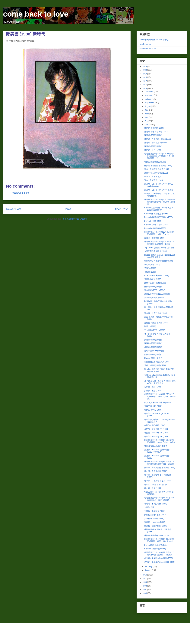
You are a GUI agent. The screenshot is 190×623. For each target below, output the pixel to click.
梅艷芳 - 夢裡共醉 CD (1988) (156, 429)
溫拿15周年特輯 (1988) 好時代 (157, 294)
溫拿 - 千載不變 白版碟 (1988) (156, 169)
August (148, 106)
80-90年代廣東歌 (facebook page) (154, 40)
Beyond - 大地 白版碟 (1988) (156, 225)
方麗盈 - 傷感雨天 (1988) (154, 511)
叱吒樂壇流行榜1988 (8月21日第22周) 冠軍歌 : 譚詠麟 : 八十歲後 (159, 553)
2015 (144, 88)
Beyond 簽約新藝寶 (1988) (155, 545)
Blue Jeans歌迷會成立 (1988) (156, 275)
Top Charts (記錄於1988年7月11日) (159, 248)
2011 (144, 579)
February (149, 567)
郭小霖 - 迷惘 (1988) (152, 488)
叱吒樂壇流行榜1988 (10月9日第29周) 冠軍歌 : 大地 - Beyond (159, 233)
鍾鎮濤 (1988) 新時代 (153, 287)
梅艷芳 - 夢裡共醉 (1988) (154, 425)
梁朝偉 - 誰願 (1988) (152, 387)
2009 (144, 582)
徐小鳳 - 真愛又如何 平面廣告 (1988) (159, 468)
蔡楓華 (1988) (150, 272)
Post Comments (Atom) (74, 218)
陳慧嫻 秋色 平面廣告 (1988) (156, 132)
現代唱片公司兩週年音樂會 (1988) (158, 261)
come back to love (35, 14)
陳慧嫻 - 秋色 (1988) (152, 150)
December (149, 92)
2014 (144, 575)
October (148, 99)
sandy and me (145, 44)
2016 (144, 85)
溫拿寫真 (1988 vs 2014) (154, 290)
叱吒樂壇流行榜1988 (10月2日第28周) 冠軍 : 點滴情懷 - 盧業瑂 (159, 243)
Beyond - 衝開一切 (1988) (155, 549)
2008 (144, 586)
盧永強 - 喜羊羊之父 (152, 176)
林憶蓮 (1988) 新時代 (153, 347)
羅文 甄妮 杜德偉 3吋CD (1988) (157, 403)
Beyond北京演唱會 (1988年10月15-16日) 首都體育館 (159, 209)
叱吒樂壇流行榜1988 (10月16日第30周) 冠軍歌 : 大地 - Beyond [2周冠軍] (159, 201)
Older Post (121, 209)
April (147, 121)
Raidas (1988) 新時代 (153, 358)
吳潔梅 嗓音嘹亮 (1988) (154, 518)
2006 (144, 593)
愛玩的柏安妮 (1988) (153, 279)
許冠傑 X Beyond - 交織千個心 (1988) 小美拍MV (157, 451)
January (148, 570)
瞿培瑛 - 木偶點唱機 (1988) (155, 504)
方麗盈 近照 (149, 507)
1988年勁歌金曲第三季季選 (155, 446)
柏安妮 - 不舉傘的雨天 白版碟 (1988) (159, 562)
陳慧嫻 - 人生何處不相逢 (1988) (157, 139)
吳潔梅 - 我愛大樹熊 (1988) (155, 526)
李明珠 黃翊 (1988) (152, 265)
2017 (144, 81)
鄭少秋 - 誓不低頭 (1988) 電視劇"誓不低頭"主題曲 (159, 370)
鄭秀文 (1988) (150, 326)
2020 (144, 70)
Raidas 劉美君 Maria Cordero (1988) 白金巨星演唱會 (159, 256)
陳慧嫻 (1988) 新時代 (153, 135)
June (147, 114)
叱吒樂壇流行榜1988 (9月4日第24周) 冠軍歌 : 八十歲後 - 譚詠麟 (159, 499)
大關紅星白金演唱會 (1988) (155, 251)
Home (67, 209)
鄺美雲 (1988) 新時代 (153, 354)
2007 (144, 590)
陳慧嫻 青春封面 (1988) (154, 128)
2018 (144, 77)
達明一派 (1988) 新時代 (154, 351)
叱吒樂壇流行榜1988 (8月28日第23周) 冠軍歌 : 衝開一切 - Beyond (159, 540)
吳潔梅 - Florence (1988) (154, 522)
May (147, 117)
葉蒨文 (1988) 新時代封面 (155, 365)
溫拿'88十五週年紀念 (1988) (156, 173)
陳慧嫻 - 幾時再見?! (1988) (155, 143)
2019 (144, 74)
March (147, 125)
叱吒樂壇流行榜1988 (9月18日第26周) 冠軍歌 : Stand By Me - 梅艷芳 (160, 441)
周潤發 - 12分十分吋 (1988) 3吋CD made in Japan (158, 185)
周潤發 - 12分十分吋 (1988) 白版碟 (158, 190)
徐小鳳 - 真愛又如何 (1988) (155, 471)
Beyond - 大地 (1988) (153, 221)
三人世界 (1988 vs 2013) (154, 330)
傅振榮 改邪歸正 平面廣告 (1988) (158, 166)
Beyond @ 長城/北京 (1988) (156, 214)
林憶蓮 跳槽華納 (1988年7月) (156, 535)
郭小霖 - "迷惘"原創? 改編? (155, 485)
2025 (144, 66)
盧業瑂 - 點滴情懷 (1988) (154, 238)
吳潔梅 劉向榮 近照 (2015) (155, 515)
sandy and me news (148, 49)
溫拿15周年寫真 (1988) (154, 298)
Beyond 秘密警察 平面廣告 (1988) (158, 217)
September (149, 103)
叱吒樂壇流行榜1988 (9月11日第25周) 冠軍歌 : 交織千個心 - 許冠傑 (159, 463)
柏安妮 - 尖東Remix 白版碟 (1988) (158, 558)
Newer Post (13, 209)
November (149, 95)
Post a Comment (20, 192)
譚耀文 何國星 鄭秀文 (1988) (156, 323)
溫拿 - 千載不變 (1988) (153, 180)
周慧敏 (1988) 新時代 (153, 340)
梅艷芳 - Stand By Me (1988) (156, 433)
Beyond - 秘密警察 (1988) (155, 228)
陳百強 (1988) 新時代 (153, 343)
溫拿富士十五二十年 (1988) (155, 313)
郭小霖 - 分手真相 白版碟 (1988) (157, 481)
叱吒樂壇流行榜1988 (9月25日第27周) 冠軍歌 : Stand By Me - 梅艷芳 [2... (160, 396)
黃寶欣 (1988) (150, 268)
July (147, 110)
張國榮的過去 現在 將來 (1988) (157, 362)
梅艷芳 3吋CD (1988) (153, 410)
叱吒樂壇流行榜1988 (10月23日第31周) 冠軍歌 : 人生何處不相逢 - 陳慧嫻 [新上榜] (159, 156)
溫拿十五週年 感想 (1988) (155, 283)
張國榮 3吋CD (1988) (153, 406)
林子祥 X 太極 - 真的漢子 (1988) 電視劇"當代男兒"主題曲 (160, 382)
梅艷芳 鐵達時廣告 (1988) (155, 162)
